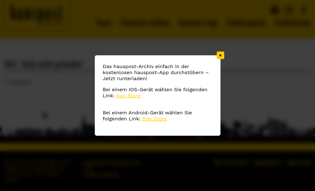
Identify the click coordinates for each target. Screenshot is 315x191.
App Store (128, 95)
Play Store (154, 119)
